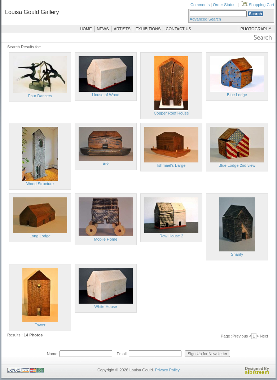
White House (105, 306)
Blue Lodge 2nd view (237, 165)
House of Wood (105, 95)
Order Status (224, 5)
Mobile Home (106, 239)
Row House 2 (171, 236)
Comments (200, 5)
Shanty (237, 254)
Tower (40, 325)
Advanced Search (205, 19)
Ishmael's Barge (171, 165)
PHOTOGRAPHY (256, 29)
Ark (106, 164)
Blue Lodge (237, 95)
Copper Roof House (171, 113)
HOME (86, 29)
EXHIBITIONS (148, 29)
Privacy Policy (167, 370)
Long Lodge (40, 236)
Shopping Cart (257, 5)
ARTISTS (122, 29)
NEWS (103, 29)
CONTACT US (178, 29)
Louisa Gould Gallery (32, 12)
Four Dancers (40, 96)
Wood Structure (40, 184)
